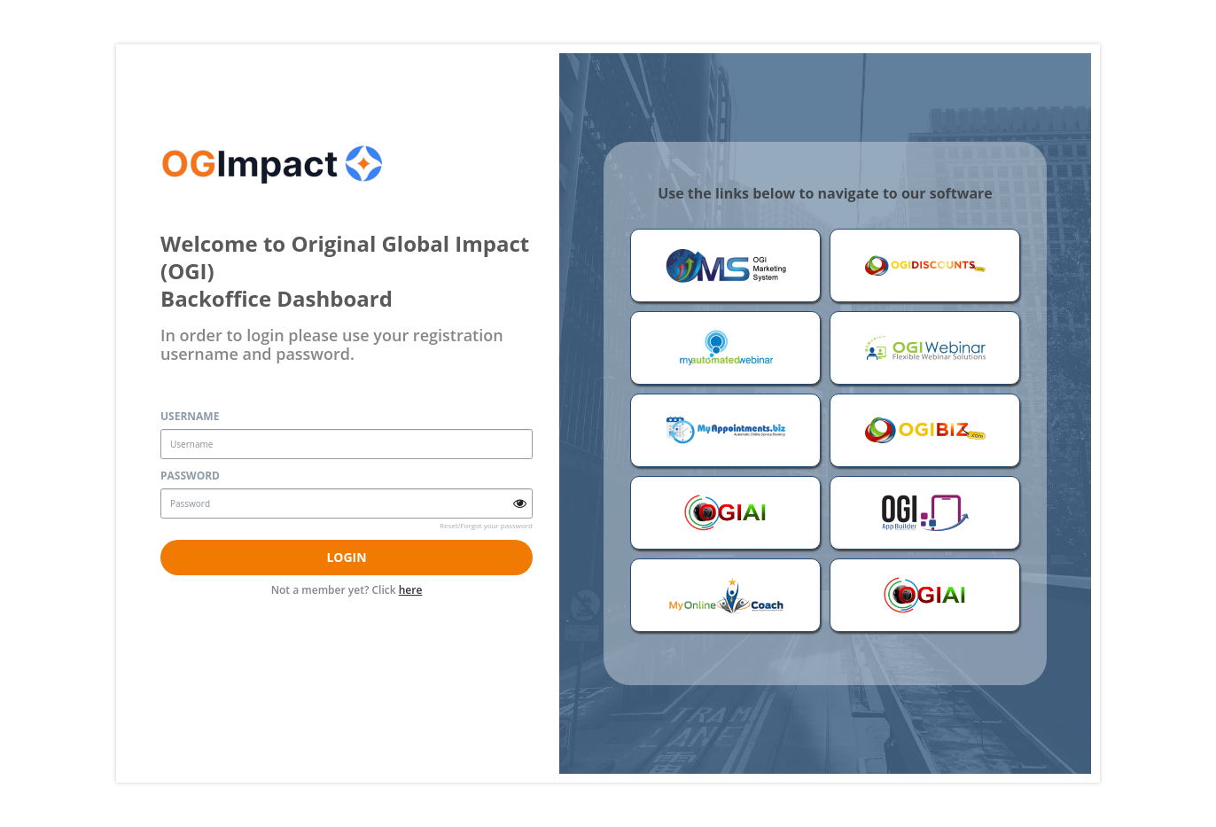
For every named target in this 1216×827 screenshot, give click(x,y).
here (411, 589)
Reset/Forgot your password (486, 525)
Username (189, 416)
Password (190, 475)
